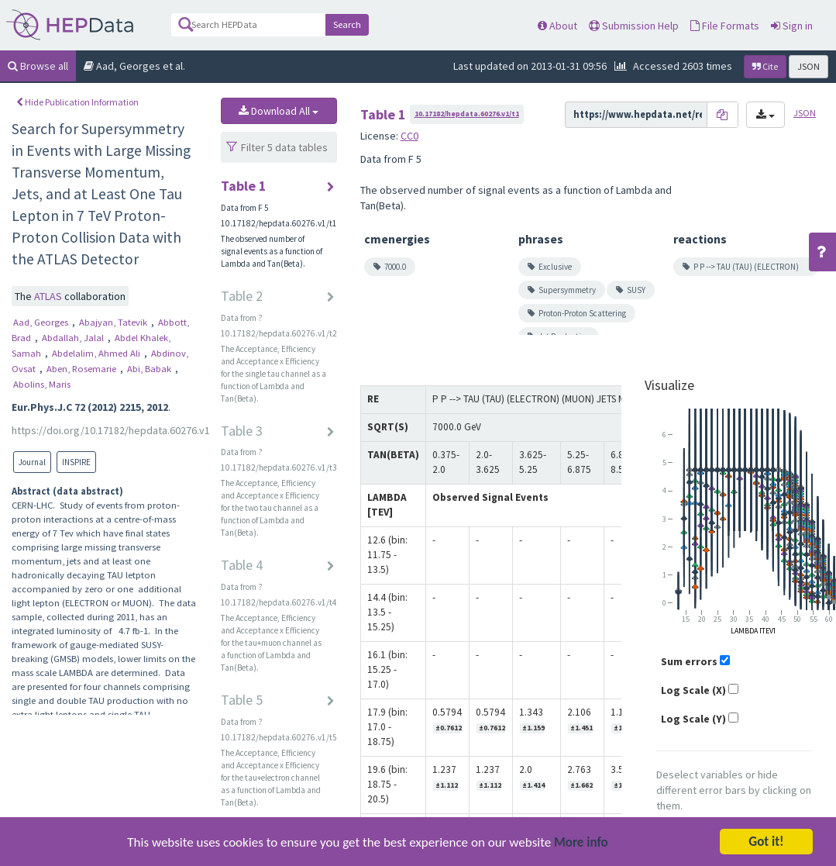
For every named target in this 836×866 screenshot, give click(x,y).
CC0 (409, 136)
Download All (278, 111)
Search (347, 24)
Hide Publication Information (77, 102)
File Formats (724, 26)
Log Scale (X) (693, 690)
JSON (808, 66)
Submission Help (634, 26)
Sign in (792, 26)
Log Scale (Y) (693, 719)
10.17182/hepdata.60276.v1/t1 (467, 114)
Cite (765, 66)
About (557, 26)
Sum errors (689, 661)
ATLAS (49, 296)
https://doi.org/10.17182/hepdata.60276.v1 (111, 430)
